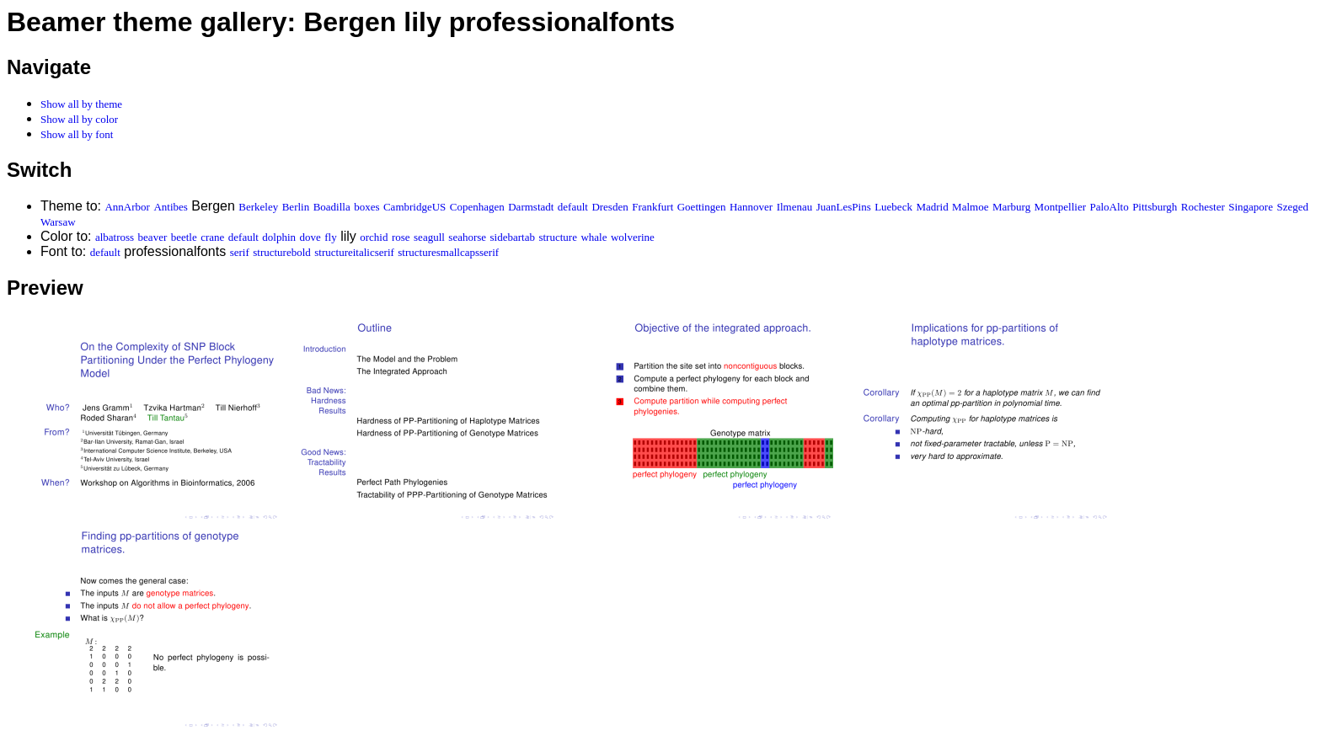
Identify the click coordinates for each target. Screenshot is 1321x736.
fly (330, 237)
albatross (114, 237)
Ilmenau (795, 206)
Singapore (1250, 206)
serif (239, 252)
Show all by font (76, 134)
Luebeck (893, 206)
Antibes (170, 206)
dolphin (279, 237)
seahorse (467, 237)
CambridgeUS (414, 206)
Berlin (296, 206)
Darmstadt (531, 206)
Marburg (1011, 206)
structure (557, 237)
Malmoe (970, 206)
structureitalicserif (354, 252)
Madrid (932, 206)
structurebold (282, 252)
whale (593, 237)
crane (212, 237)
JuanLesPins (843, 206)
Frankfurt (652, 206)
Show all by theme (81, 104)
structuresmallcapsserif (448, 252)
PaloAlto (1108, 206)
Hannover (751, 206)
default (573, 206)
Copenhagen (477, 206)
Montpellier (1060, 206)
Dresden (609, 206)
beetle (184, 237)
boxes (366, 206)
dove (310, 237)
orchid (374, 237)
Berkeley (258, 206)
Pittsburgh (1154, 206)
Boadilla (331, 206)
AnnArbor (126, 206)
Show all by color (79, 119)
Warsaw (58, 222)
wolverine (633, 237)
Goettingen (701, 206)
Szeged (1292, 206)
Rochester (1203, 206)
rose (401, 237)
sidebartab (512, 237)
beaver (153, 237)
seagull (429, 237)
